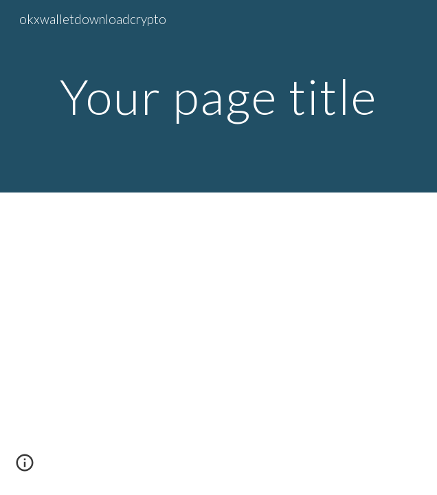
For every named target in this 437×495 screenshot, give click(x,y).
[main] (218, 96)
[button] (24, 467)
